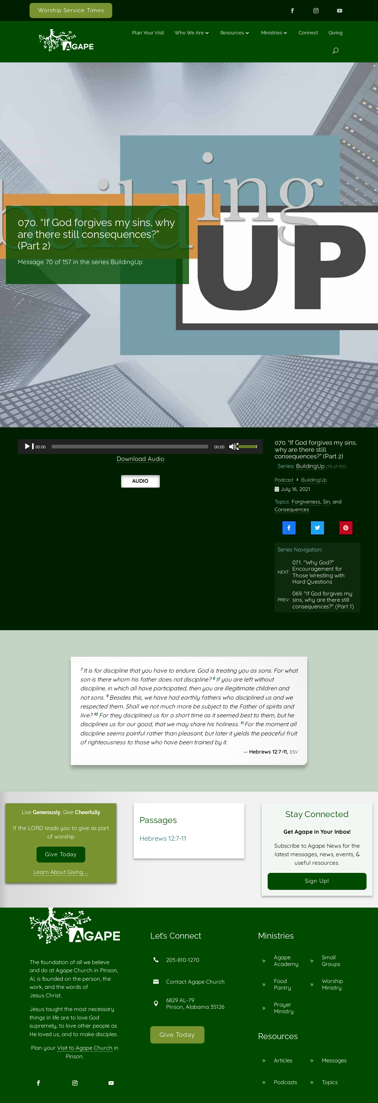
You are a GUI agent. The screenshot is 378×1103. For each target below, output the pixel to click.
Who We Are (189, 32)
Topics (330, 1082)
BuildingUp (310, 465)
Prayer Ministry (284, 1008)
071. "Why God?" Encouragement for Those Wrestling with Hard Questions (318, 572)
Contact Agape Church (195, 981)
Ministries (271, 32)
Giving (336, 32)
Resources (232, 32)
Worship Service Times (71, 10)
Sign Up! (317, 881)
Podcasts (285, 1082)
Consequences (292, 509)
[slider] (130, 446)
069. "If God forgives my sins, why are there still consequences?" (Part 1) (323, 599)
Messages (334, 1060)
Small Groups (331, 960)
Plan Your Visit (148, 32)
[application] (140, 446)
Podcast (284, 480)
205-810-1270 (182, 959)
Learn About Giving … (61, 871)
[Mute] (234, 446)
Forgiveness (306, 501)
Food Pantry (282, 984)
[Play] (29, 446)
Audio (140, 481)
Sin (326, 501)
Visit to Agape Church (85, 1047)
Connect (308, 32)
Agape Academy (286, 960)
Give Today (61, 854)
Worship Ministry (332, 984)
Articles (283, 1060)
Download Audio (140, 458)
